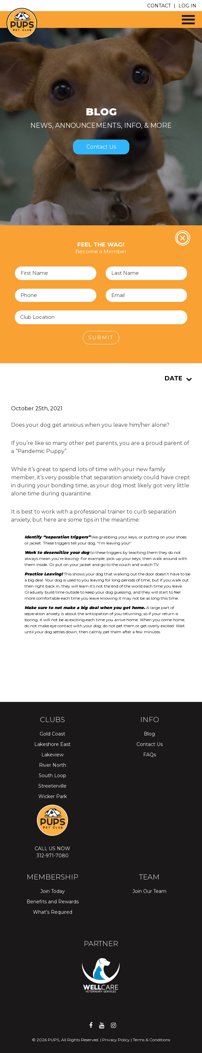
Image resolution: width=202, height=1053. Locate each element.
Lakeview (52, 755)
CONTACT (159, 6)
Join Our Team (149, 891)
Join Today (52, 891)
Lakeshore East (52, 744)
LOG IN (187, 6)
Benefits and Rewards (53, 902)
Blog (149, 734)
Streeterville (52, 786)
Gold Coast (52, 734)
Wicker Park (52, 796)
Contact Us (101, 147)
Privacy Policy (116, 1039)
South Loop (52, 776)
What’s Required (52, 912)
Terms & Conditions (151, 1039)
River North (52, 765)
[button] (185, 17)
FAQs (149, 755)
